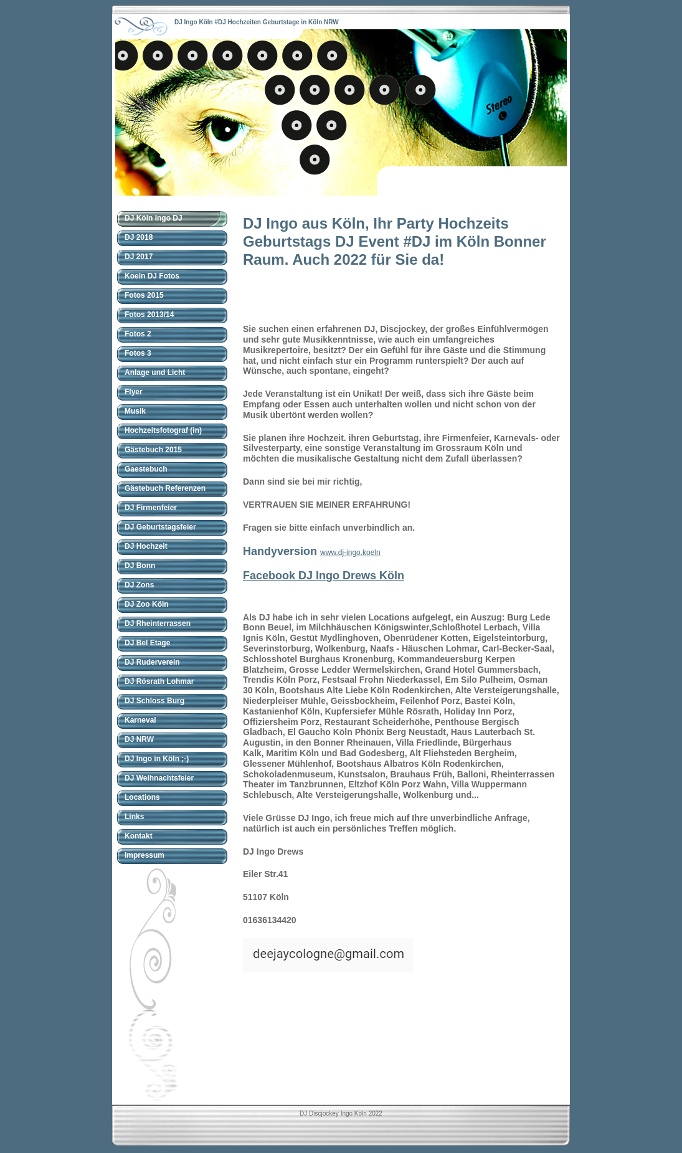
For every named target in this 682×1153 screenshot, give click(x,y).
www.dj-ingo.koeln (350, 552)
